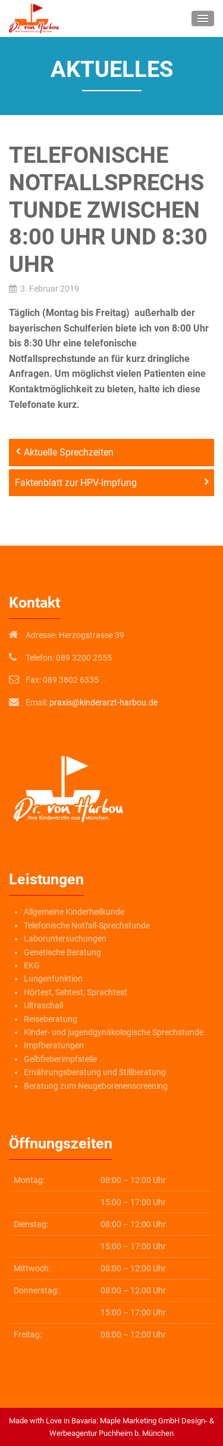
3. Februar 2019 (49, 288)
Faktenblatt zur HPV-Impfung (76, 482)
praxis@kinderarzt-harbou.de (103, 702)
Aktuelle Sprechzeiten (69, 452)
